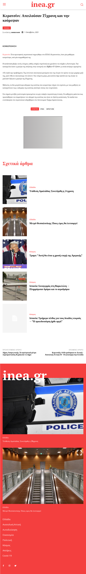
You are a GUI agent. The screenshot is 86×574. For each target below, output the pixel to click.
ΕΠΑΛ (42, 109)
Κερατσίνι (6, 54)
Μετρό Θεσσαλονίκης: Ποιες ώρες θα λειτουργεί (53, 223)
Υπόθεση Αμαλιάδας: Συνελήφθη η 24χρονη (51, 191)
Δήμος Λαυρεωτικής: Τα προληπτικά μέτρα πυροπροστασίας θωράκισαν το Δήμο (19, 353)
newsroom (15, 32)
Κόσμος (32, 252)
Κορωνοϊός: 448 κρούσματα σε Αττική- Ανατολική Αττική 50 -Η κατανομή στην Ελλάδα (64, 353)
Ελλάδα (7, 27)
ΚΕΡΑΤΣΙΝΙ (50, 109)
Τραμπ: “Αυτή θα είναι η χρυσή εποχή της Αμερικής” (55, 255)
